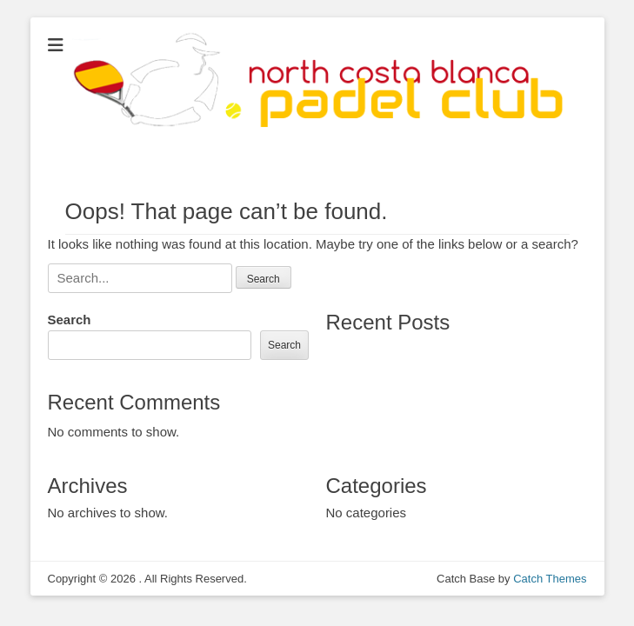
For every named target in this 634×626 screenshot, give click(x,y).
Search (69, 319)
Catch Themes (549, 578)
